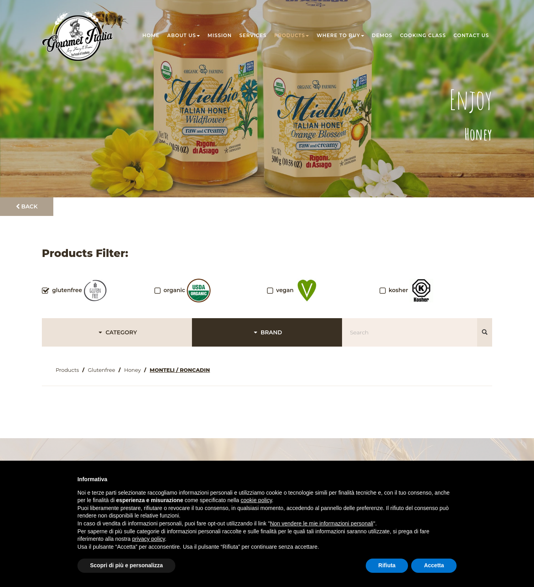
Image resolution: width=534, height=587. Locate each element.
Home (151, 35)
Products (291, 35)
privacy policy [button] (148, 539)
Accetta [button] (434, 565)
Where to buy (340, 35)
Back (27, 206)
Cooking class (423, 35)
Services (253, 35)
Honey (132, 370)
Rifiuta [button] (387, 565)
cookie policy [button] (256, 500)
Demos (382, 35)
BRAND (267, 332)
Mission (220, 35)
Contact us (471, 35)
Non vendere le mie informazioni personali (321, 523)
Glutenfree (101, 370)
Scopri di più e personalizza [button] (126, 565)
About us (183, 35)
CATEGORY (117, 332)
